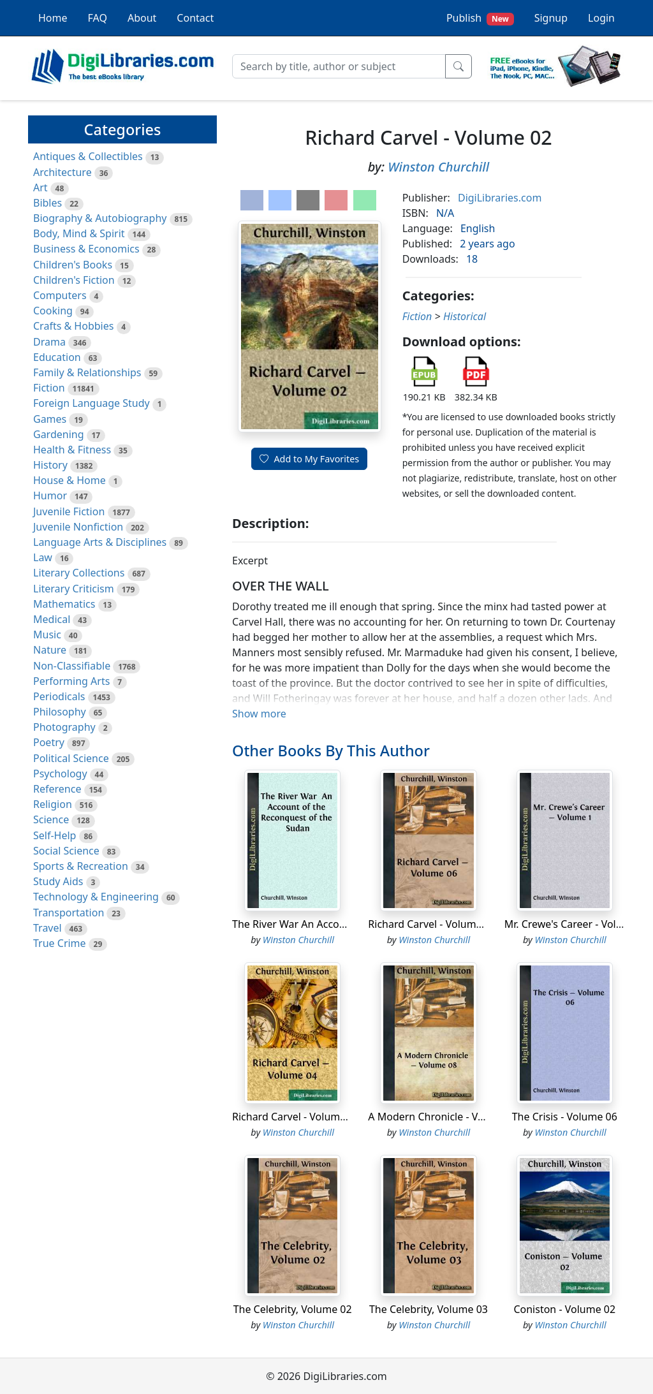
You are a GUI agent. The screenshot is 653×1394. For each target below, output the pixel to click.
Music (47, 634)
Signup (551, 18)
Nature (49, 650)
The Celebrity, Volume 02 (292, 1309)
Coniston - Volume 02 (564, 1309)
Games (49, 419)
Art (40, 187)
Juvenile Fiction (69, 511)
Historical (464, 316)
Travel (47, 928)
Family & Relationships (87, 372)
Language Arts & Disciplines (99, 542)
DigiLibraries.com (499, 198)
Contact (195, 18)
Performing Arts (71, 681)
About (142, 18)
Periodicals (59, 696)
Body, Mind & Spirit (79, 233)
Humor (50, 495)
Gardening (58, 434)
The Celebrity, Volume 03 (428, 1309)
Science (51, 819)
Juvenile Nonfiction (78, 527)
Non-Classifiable (71, 666)
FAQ (97, 18)
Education (57, 357)
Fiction (49, 388)
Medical (51, 619)
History (50, 465)
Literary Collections (78, 573)
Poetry (48, 742)
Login (601, 18)
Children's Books (72, 265)
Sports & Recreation (80, 866)
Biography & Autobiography (99, 218)
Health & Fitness (72, 450)
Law (42, 557)
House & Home (69, 480)
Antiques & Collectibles (88, 156)
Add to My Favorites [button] (309, 459)
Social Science (66, 851)
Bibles (47, 203)
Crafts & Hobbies (73, 326)
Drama (49, 342)
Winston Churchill (438, 166)
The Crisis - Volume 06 (564, 1117)
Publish (480, 18)
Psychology (60, 774)
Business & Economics (86, 249)
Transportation (68, 913)
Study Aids (58, 881)
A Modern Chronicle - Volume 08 (445, 1117)
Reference (57, 789)
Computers (60, 295)
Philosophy (59, 712)
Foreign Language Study (91, 403)
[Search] (339, 66)
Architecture (62, 172)
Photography (64, 727)
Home (53, 18)
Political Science (71, 758)
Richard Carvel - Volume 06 (432, 924)
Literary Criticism (73, 589)
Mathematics (64, 604)
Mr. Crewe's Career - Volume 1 (575, 924)
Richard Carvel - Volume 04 (296, 1117)
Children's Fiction (74, 280)
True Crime (59, 943)
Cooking (53, 311)
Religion (52, 804)
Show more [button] (259, 714)
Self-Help (54, 835)
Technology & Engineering (96, 897)
